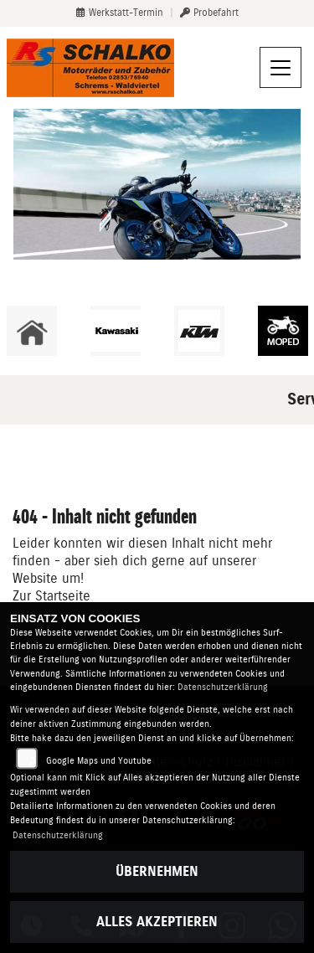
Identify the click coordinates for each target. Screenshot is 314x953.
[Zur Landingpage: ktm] (199, 331)
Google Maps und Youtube (99, 760)
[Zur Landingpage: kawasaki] (115, 331)
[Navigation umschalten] (280, 68)
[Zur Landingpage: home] (32, 331)
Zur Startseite (51, 596)
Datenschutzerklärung (223, 687)
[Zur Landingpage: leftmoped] (283, 331)
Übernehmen (157, 871)
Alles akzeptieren (157, 922)
